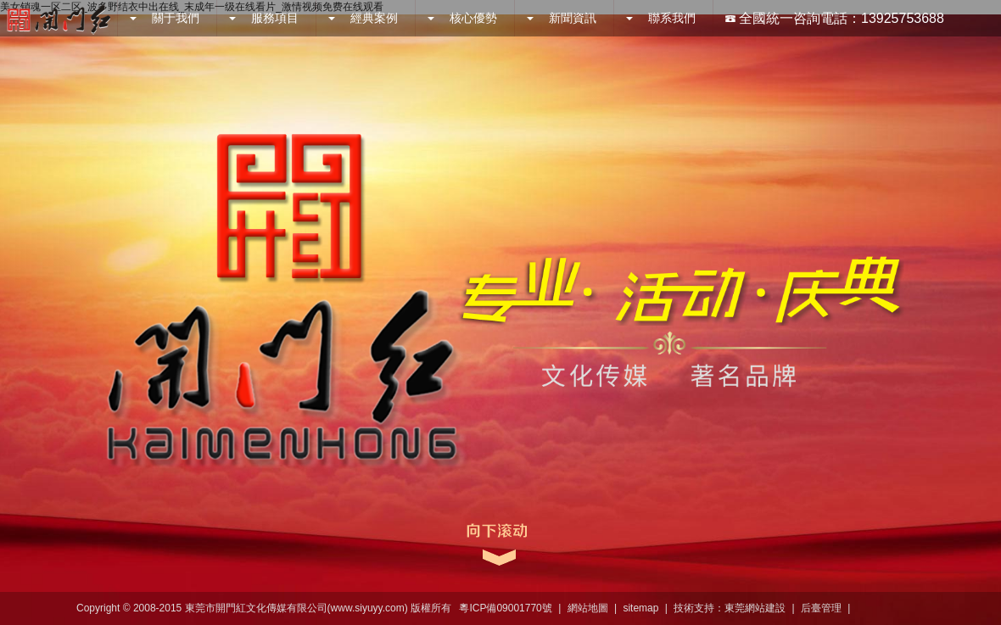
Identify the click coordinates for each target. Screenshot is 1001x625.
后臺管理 (821, 608)
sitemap (640, 608)
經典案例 (363, 18)
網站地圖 (588, 608)
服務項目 (264, 18)
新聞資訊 (561, 18)
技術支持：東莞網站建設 (730, 608)
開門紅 (58, 18)
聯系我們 (661, 18)
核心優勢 (462, 18)
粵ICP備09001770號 (505, 608)
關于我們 (164, 18)
